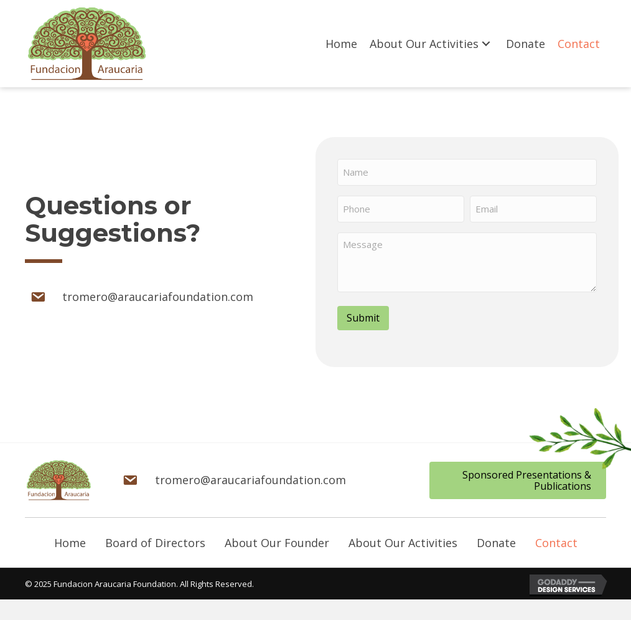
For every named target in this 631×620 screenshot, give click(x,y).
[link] (341, 44)
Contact (556, 539)
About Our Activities (402, 539)
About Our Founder (277, 539)
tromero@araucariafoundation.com (157, 294)
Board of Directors (155, 539)
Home (70, 539)
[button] (517, 476)
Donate (496, 539)
